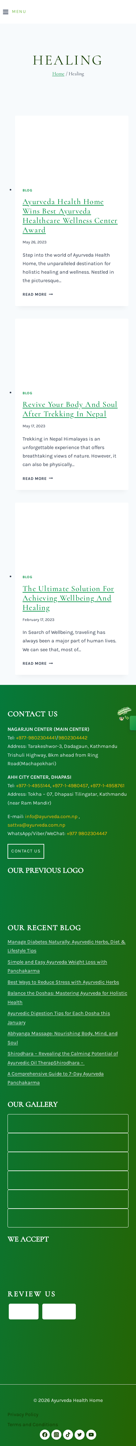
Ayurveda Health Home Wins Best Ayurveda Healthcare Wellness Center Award (70, 216)
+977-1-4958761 (107, 785)
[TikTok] (68, 1435)
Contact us (25, 851)
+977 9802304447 (87, 833)
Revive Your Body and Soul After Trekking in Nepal (70, 409)
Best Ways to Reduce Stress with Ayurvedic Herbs (63, 982)
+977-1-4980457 (70, 785)
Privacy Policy (23, 1414)
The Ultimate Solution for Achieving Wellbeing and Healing (68, 598)
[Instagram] (56, 1435)
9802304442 (72, 738)
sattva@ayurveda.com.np (36, 825)
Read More (38, 294)
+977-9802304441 (36, 738)
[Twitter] (80, 1435)
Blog (27, 190)
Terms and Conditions (33, 1424)
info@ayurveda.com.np (51, 816)
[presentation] (71, 148)
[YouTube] (91, 1435)
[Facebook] (45, 1435)
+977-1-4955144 (33, 785)
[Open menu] (15, 12)
